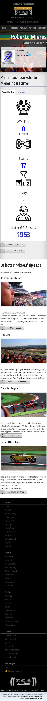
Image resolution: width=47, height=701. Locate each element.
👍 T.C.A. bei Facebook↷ (14, 671)
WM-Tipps (9, 614)
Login (7, 506)
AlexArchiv (9, 560)
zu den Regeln (13, 435)
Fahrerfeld (9, 575)
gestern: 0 (9, 643)
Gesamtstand (10, 517)
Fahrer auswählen (15, 245)
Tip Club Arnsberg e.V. (21, 690)
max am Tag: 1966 (11, 653)
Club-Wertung (10, 610)
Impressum (34, 690)
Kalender (8, 578)
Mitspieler (8, 535)
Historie (8, 600)
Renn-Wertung (10, 514)
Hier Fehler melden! (24, 8)
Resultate (21, 92)
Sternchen (9, 618)
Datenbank (9, 586)
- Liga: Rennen (10, 528)
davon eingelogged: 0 (13, 650)
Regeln (7, 543)
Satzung (8, 603)
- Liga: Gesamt (10, 532)
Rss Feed (8, 667)
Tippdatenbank (10, 539)
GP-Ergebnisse (10, 564)
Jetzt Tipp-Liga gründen (17, 382)
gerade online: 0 (11, 646)
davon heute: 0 (10, 639)
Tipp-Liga (8, 525)
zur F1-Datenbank (15, 251)
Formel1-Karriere (7, 92)
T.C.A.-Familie (10, 625)
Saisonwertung (10, 568)
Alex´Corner (9, 557)
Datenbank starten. (16, 492)
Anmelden (8, 510)
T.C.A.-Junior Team (11, 621)
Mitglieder (9, 596)
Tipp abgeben (10, 521)
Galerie (7, 607)
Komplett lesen (14, 328)
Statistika (8, 546)
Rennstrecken (10, 582)
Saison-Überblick (11, 571)
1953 (23, 235)
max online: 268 (10, 657)
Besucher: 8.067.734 (12, 635)
